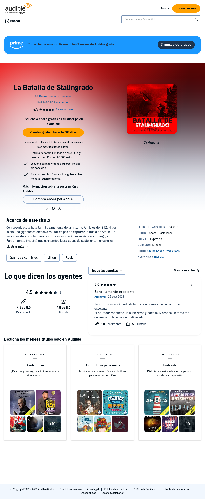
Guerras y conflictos (24, 258)
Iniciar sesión (186, 8)
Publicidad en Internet (177, 489)
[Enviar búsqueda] (196, 19)
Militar (51, 258)
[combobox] (160, 19)
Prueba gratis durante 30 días (53, 132)
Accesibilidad (89, 493)
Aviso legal (93, 489)
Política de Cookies (144, 489)
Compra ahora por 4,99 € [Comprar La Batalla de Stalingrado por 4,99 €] (53, 199)
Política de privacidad (116, 489)
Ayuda (164, 8)
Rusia (70, 258)
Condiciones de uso (71, 489)
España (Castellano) (113, 493)
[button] (46, 208)
